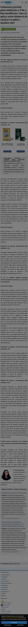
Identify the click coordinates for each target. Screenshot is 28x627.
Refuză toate (20, 625)
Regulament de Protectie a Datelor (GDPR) (11, 617)
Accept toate (14, 622)
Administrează (7, 625)
